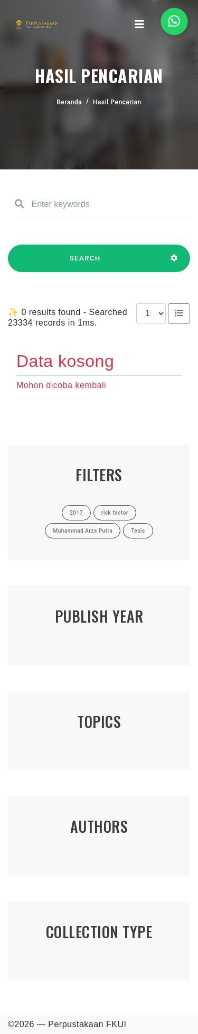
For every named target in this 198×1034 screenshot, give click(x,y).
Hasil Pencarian (117, 102)
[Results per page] (151, 313)
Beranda (69, 102)
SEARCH (85, 263)
